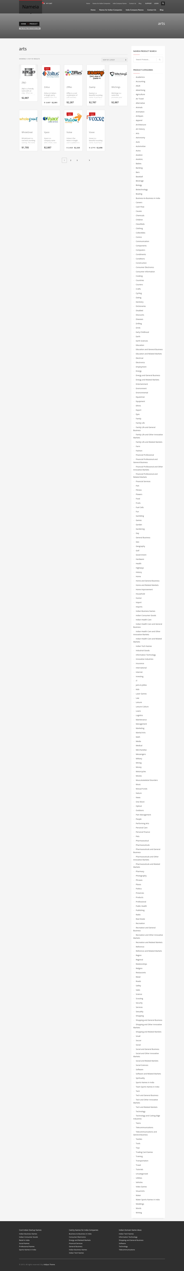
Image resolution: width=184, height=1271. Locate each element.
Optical (139, 806)
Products (139, 897)
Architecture (141, 124)
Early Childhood (142, 332)
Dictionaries (141, 306)
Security (139, 1003)
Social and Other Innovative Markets (146, 1055)
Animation (140, 112)
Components (141, 245)
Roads (138, 981)
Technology (140, 1111)
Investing (139, 676)
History (139, 572)
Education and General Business (149, 349)
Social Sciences (142, 1065)
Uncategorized (142, 1174)
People (139, 819)
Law (137, 698)
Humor (139, 598)
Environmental (142, 392)
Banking (139, 168)
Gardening (140, 529)
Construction (141, 263)
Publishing (140, 910)
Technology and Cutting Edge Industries (146, 1117)
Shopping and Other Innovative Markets (147, 1026)
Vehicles (139, 1182)
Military (139, 758)
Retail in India (24, 1240)
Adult (138, 86)
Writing (139, 1212)
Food (138, 498)
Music (138, 784)
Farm (138, 446)
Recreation (140, 923)
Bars (138, 172)
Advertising (140, 90)
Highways (140, 568)
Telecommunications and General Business (145, 1133)
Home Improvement (144, 589)
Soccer (138, 1040)
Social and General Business (147, 1049)
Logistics (139, 715)
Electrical (139, 358)
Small (138, 1036)
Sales (138, 990)
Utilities (139, 1178)
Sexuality (139, 1011)
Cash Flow (140, 207)
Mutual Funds (141, 789)
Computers (140, 250)
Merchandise (141, 750)
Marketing (140, 728)
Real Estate (140, 919)
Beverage (140, 181)
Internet (139, 672)
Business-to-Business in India (148, 198)
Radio (138, 914)
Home (88, 3)
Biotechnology (142, 189)
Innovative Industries (144, 659)
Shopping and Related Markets (148, 1032)
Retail (138, 977)
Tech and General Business (147, 1095)
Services (139, 1007)
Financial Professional (145, 455)
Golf (137, 550)
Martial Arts (141, 732)
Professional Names (27, 1246)
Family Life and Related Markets (149, 442)
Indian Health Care (143, 619)
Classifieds (140, 224)
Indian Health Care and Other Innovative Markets (146, 633)
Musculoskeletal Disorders (147, 780)
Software (139, 1069)
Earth (138, 336)
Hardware (140, 559)
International (141, 668)
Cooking (139, 276)
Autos (138, 150)
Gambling (140, 516)
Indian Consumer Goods (146, 615)
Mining (139, 763)
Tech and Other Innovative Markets (145, 1101)
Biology (139, 185)
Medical (139, 745)
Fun (137, 511)
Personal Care (142, 827)
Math (138, 737)
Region (139, 955)
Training (139, 1156)
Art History (140, 129)
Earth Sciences (142, 341)
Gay (137, 533)
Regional (139, 959)
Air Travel (140, 98)
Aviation (139, 155)
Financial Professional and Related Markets (145, 475)
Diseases (139, 319)
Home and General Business (148, 581)
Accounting (140, 81)
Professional (141, 901)
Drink (138, 328)
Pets (137, 836)
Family (138, 418)
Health (138, 563)
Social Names (24, 1243)
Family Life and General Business (144, 429)
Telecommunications (144, 1127)
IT (136, 680)
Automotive (141, 146)
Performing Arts (142, 823)
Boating (139, 194)
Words (138, 1208)
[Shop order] (114, 60)
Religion (139, 968)
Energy (139, 371)
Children (139, 219)
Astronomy (140, 137)
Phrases (139, 880)
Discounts (140, 315)
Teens (138, 1123)
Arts (137, 133)
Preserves (140, 893)
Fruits (138, 503)
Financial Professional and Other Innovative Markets (148, 468)
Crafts (138, 289)
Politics (139, 888)
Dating (138, 297)
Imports (139, 607)
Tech (138, 1091)
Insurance (140, 663)
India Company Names (120, 3)
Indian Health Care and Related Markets (147, 640)
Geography (140, 546)
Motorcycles (141, 771)
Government (141, 555)
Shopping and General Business (149, 1020)
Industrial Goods (143, 650)
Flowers (139, 494)
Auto (138, 142)
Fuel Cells (140, 507)
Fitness (139, 490)
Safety (138, 985)
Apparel (139, 120)
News (138, 797)
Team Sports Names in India (147, 1087)
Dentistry (140, 302)
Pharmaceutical (142, 840)
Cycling (139, 293)
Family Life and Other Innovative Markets (148, 436)
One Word (140, 802)
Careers (139, 202)
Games (139, 520)
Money (139, 767)
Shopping (140, 1016)
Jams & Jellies (141, 685)
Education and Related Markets (149, 354)
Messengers (141, 754)
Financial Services (143, 481)
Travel (138, 1165)
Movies (139, 776)
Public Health (141, 906)
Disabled (139, 310)
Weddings (140, 1204)
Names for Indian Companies (101, 3)
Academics (140, 77)
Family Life (140, 423)
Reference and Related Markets (149, 951)
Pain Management (143, 814)
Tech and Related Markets (147, 1107)
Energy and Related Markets (147, 379)
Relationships (141, 964)
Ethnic (138, 405)
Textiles (139, 1139)
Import (139, 602)
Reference (140, 946)
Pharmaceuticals (143, 845)
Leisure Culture (142, 706)
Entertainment (142, 384)
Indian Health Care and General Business (147, 625)
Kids (137, 689)
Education (140, 345)
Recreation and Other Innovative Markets (148, 936)
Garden (139, 524)
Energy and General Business (148, 375)
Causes (139, 211)
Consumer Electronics (145, 267)
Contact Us (132, 3)
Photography (141, 875)
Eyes (138, 414)
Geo (137, 542)
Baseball (139, 176)
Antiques (139, 116)
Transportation (142, 1160)
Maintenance (141, 719)
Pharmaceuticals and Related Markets (146, 865)
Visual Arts (140, 1191)
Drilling (139, 323)
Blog (140, 3)
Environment (141, 388)
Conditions (140, 258)
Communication (142, 241)
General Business (143, 537)
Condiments (141, 254)
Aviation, (139, 159)
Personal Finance (143, 832)
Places (138, 884)
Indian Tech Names (144, 646)
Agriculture (140, 94)
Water (138, 1195)
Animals (139, 107)
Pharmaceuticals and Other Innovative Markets (146, 858)
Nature (139, 793)
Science (139, 994)
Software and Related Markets (148, 1073)
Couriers (139, 284)
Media (138, 741)
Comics (139, 237)
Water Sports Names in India (148, 1199)
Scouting (139, 998)
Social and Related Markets (147, 1061)
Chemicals (140, 215)
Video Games (141, 1186)
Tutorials (139, 1169)
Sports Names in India (145, 1082)
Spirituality (140, 1078)
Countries (140, 280)
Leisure (139, 702)
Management (141, 724)
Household (140, 594)
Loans (138, 711)
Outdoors (140, 810)
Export (138, 410)
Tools (138, 1143)
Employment (141, 367)
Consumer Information (145, 271)
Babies (138, 163)
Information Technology (146, 655)
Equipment (140, 401)
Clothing (139, 228)
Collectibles (140, 233)
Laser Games (141, 693)
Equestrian (140, 397)
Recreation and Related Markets (149, 942)
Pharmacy (140, 871)
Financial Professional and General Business (145, 461)
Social (138, 1045)
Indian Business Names (145, 611)
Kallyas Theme (49, 1264)
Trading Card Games (144, 1152)
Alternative (140, 103)
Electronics (140, 362)
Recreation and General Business (144, 929)
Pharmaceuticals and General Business (146, 851)
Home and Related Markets (147, 585)
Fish (137, 486)
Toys (138, 1148)
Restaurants (141, 972)
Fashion (139, 450)
